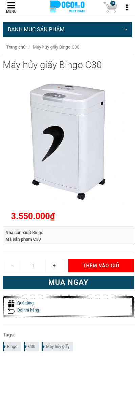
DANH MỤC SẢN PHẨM (67, 29)
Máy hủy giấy (55, 346)
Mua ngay (68, 282)
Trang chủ (15, 47)
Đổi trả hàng (23, 310)
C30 (29, 346)
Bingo (10, 346)
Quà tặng (20, 303)
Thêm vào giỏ (101, 265)
